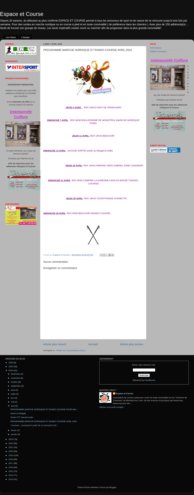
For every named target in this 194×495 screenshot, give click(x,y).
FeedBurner (150, 380)
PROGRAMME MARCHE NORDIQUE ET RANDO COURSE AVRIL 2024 (43, 421)
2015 (11, 471)
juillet (13, 394)
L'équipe (25, 37)
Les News (11, 37)
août (13, 390)
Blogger (112, 487)
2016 (11, 467)
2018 (11, 459)
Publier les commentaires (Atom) (71, 350)
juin (13, 398)
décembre (16, 374)
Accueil (93, 344)
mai (13, 402)
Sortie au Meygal (18, 413)
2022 (11, 443)
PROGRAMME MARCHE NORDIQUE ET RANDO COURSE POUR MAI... (44, 409)
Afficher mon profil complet (111, 407)
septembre (16, 386)
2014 (11, 475)
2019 (11, 455)
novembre (16, 378)
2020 (11, 451)
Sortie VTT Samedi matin (21, 417)
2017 (11, 463)
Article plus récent (54, 344)
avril (13, 406)
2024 (11, 370)
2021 (11, 447)
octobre (14, 382)
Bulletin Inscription (158, 51)
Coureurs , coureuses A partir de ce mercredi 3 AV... (34, 425)
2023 (11, 439)
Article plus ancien (131, 344)
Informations (155, 48)
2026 (11, 362)
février (14, 430)
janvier (14, 434)
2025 (11, 366)
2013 (11, 479)
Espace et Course (21, 14)
